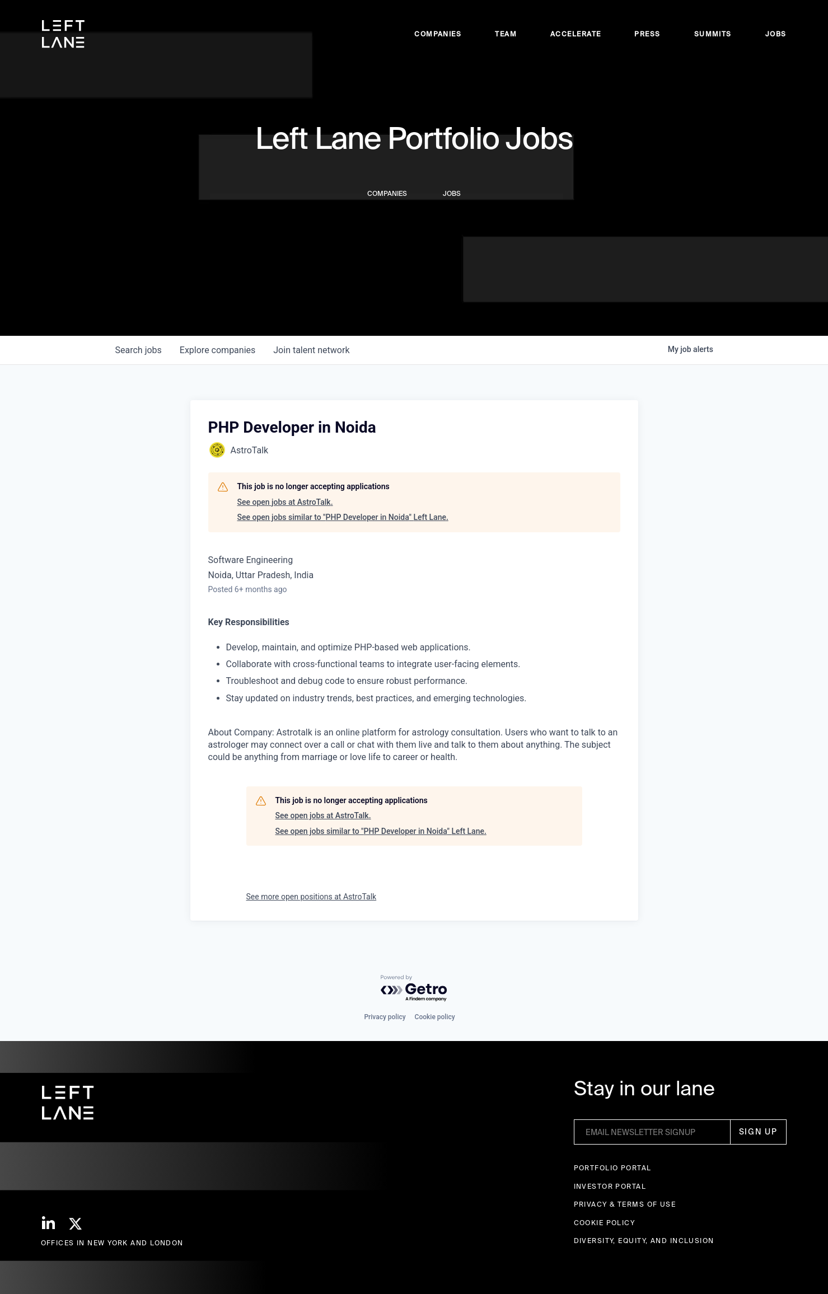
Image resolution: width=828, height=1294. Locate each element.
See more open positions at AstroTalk (311, 896)
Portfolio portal (613, 1167)
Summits (713, 33)
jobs (138, 350)
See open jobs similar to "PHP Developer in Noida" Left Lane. (342, 517)
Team (506, 33)
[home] (63, 34)
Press (647, 33)
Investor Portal (610, 1186)
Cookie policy (435, 1017)
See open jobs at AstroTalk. (285, 502)
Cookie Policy (604, 1222)
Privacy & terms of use (625, 1204)
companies (217, 350)
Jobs (776, 33)
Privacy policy (384, 1017)
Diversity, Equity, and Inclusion (644, 1240)
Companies (437, 33)
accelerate (575, 33)
